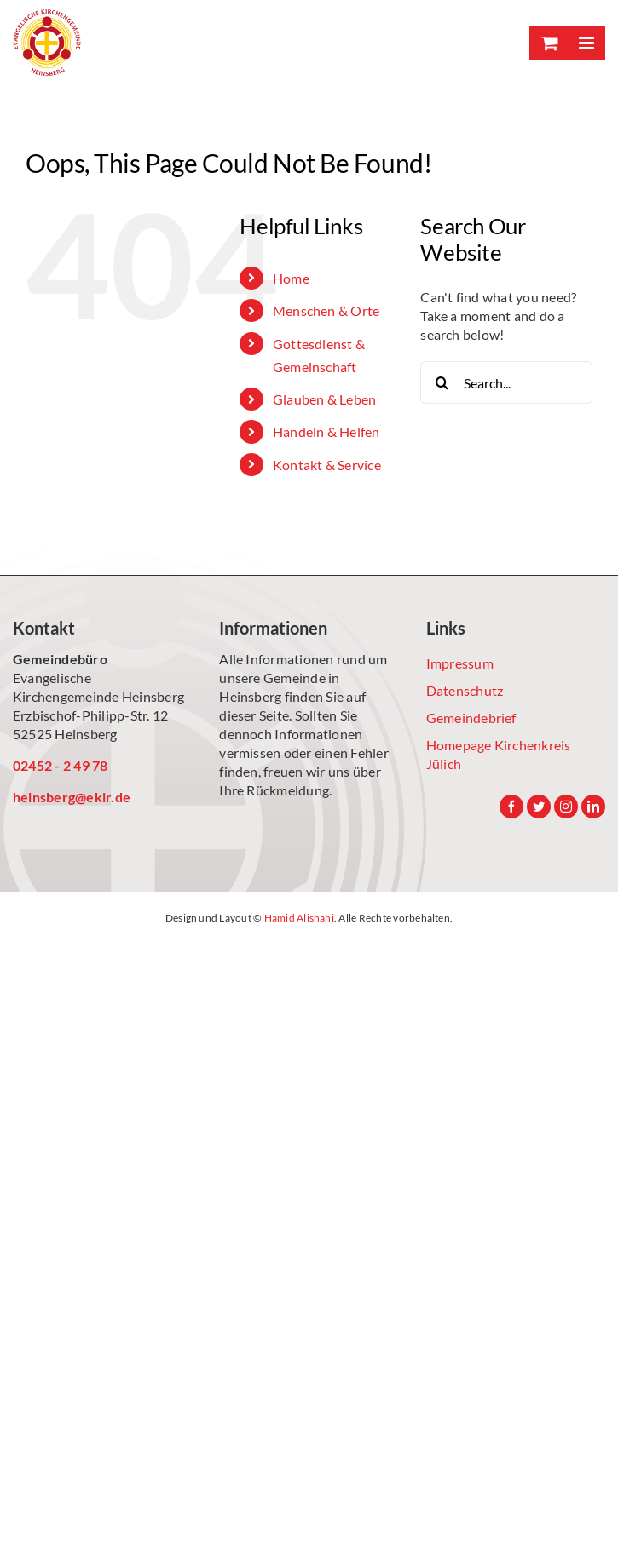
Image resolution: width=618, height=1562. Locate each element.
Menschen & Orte (326, 310)
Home (291, 278)
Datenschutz (465, 690)
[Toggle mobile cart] (548, 43)
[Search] (441, 382)
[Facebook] (511, 806)
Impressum (460, 663)
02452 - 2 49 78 (60, 765)
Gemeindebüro (60, 659)
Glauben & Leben (325, 399)
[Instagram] (566, 806)
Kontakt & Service (327, 465)
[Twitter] (539, 806)
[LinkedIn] (593, 806)
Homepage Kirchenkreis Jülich (498, 754)
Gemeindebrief (471, 717)
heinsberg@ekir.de (71, 797)
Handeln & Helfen (326, 431)
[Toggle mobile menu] (586, 43)
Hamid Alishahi (299, 917)
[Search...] (506, 382)
